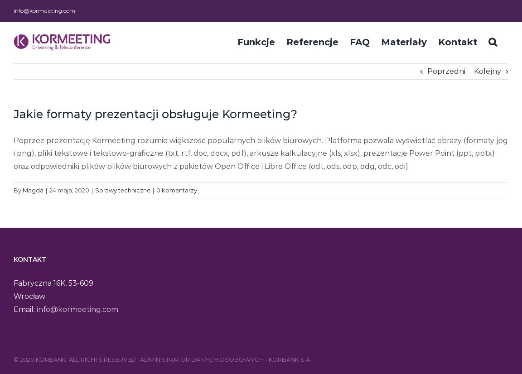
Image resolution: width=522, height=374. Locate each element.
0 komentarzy (176, 190)
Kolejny (487, 71)
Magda (33, 190)
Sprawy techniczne (122, 190)
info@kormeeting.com (44, 10)
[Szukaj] (492, 41)
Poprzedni (446, 71)
